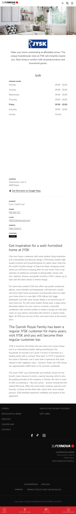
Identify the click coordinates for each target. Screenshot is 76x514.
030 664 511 (14, 212)
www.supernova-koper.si (63, 460)
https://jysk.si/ (15, 228)
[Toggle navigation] (72, 3)
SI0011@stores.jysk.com (19, 220)
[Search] (67, 3)
